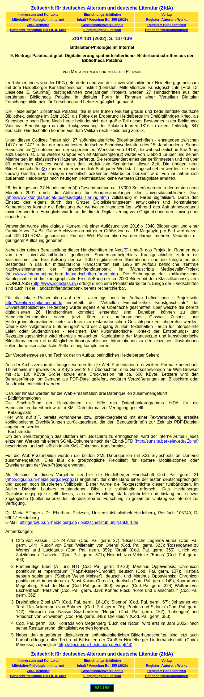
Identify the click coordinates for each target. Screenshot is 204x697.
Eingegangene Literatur (102, 30)
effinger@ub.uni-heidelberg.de (48, 522)
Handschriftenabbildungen (166, 30)
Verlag (167, 14)
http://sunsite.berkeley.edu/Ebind (166, 441)
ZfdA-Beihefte (38, 25)
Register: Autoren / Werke (166, 20)
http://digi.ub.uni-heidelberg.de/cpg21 (41, 479)
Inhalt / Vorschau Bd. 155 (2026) (102, 20)
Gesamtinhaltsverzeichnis (102, 25)
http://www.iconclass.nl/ (54, 283)
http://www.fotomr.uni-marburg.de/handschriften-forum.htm (62, 274)
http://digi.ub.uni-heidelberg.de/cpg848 (95, 644)
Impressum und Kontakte (38, 14)
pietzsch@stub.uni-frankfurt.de (109, 522)
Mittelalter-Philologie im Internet (38, 20)
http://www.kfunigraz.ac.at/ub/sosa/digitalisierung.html (57, 197)
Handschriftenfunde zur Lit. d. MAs (38, 30)
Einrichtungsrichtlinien (102, 14)
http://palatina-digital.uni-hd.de (33, 302)
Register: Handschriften (166, 25)
